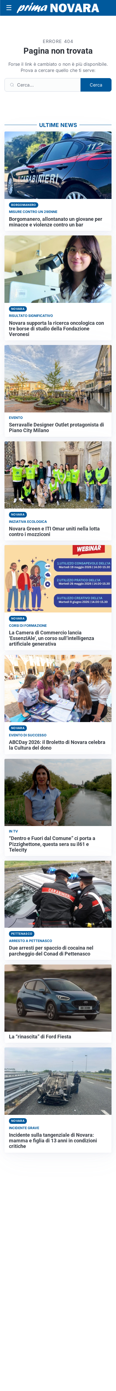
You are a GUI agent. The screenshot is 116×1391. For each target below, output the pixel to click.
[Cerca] (42, 85)
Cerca (96, 85)
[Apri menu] (8, 7)
